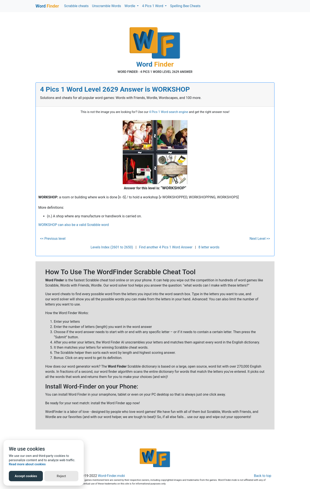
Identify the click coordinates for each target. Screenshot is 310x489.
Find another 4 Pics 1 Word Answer (165, 247)
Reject (61, 476)
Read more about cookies (27, 464)
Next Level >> (260, 239)
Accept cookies (26, 476)
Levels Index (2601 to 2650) (112, 247)
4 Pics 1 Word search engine (168, 112)
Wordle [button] (130, 6)
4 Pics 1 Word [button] (153, 6)
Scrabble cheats (76, 6)
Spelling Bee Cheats (185, 6)
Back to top (262, 476)
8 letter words (208, 247)
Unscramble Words (106, 6)
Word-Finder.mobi (111, 476)
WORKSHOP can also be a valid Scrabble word (73, 225)
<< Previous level (52, 239)
